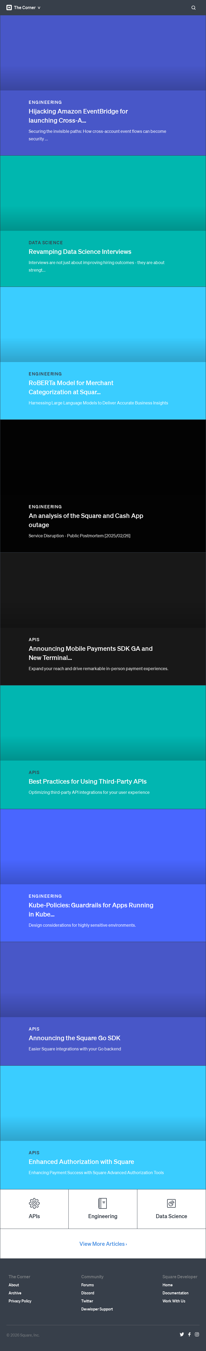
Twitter (87, 1300)
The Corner (21, 7)
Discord (87, 1292)
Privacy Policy (20, 1300)
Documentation (176, 1292)
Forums (87, 1284)
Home (168, 1284)
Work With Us (174, 1300)
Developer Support (97, 1308)
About (14, 1284)
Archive (15, 1292)
